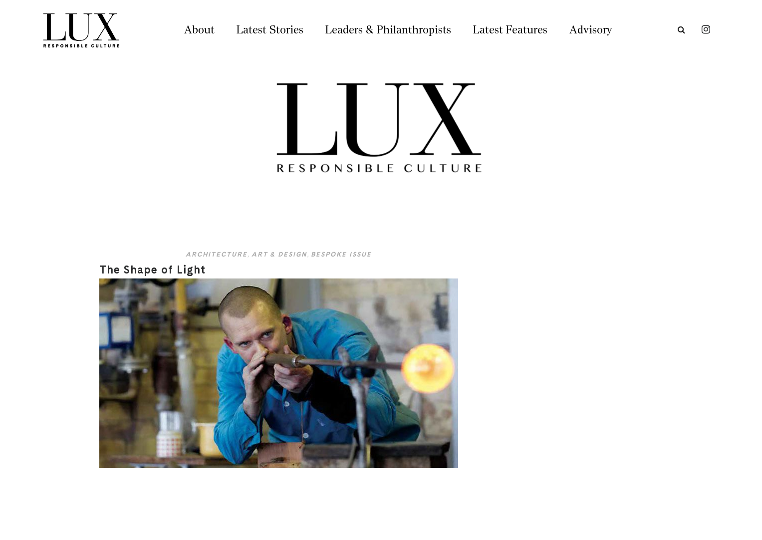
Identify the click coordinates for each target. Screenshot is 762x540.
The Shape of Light (152, 269)
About (199, 29)
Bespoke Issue (341, 254)
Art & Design (279, 254)
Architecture (217, 254)
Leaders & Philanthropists (388, 29)
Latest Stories (270, 29)
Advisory (590, 29)
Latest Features (510, 29)
